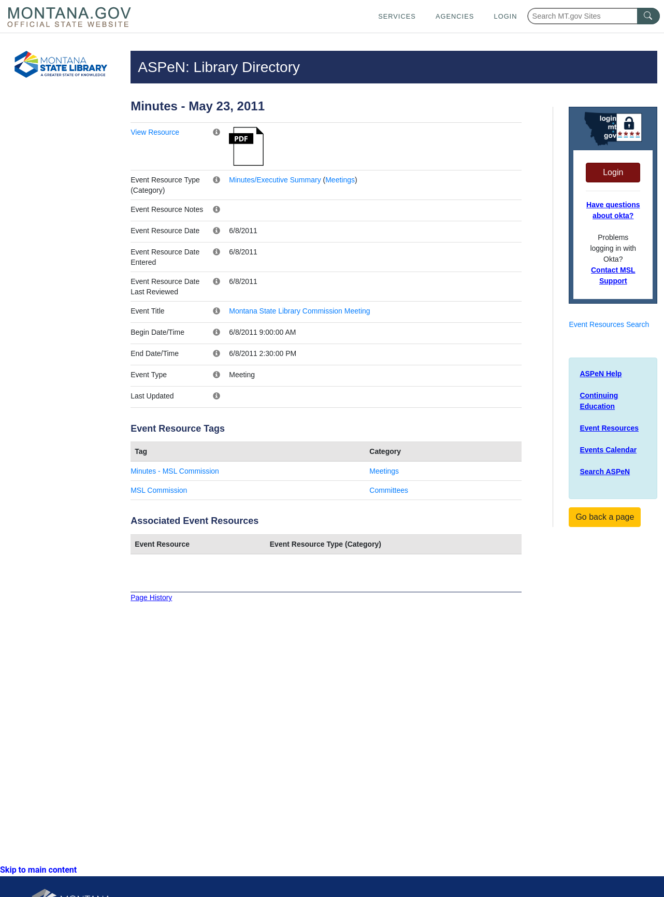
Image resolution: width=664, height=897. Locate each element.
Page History (151, 597)
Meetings (340, 180)
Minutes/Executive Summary (275, 180)
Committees (388, 490)
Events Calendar (608, 450)
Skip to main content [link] (38, 870)
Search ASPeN (605, 471)
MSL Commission (159, 490)
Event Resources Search (609, 324)
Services (396, 16)
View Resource (155, 132)
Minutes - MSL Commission (175, 471)
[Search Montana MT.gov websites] (593, 16)
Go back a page (604, 516)
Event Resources (609, 428)
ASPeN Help (601, 373)
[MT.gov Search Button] (648, 16)
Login (505, 16)
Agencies (455, 16)
